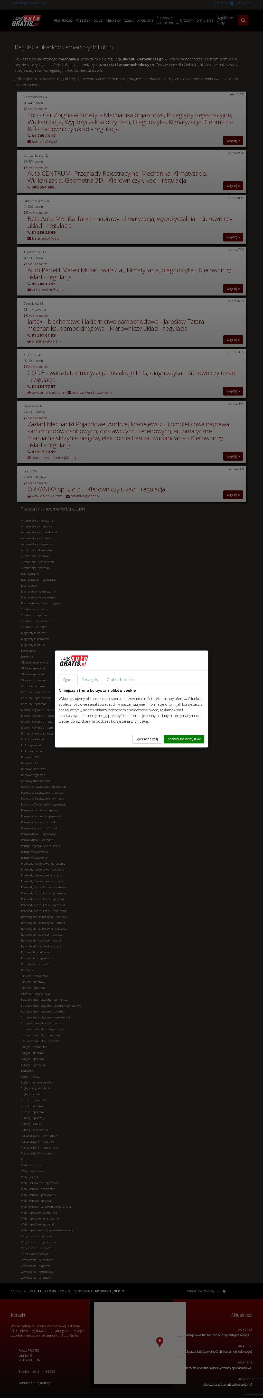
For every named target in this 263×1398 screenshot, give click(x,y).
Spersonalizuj (147, 739)
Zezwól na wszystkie (184, 739)
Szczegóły (90, 679)
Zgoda (68, 679)
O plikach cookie (120, 679)
